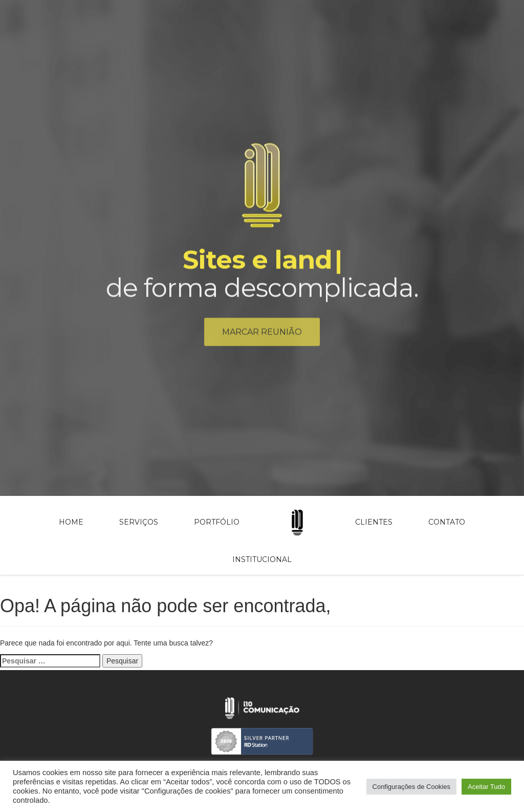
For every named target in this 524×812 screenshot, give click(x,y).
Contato (446, 522)
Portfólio (216, 522)
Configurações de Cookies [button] (411, 786)
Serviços (138, 522)
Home (71, 522)
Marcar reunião (262, 335)
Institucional (262, 559)
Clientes (373, 522)
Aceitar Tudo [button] (486, 786)
